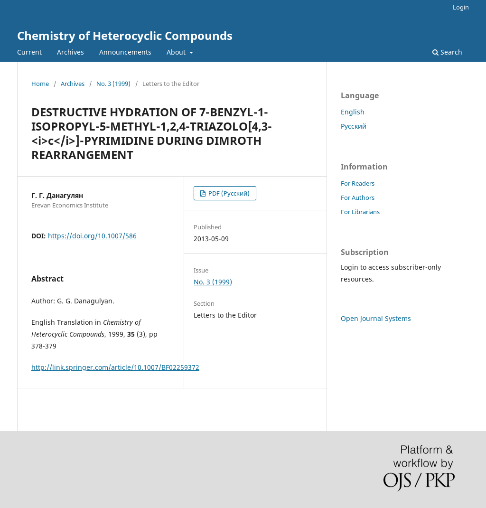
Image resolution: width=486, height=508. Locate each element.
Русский (353, 126)
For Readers (357, 183)
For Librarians (360, 211)
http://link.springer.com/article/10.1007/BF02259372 (115, 367)
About (177, 51)
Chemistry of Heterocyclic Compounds (125, 35)
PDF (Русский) (228, 193)
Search (447, 51)
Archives (70, 51)
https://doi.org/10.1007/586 (92, 235)
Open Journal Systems (376, 318)
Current (29, 51)
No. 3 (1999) (113, 83)
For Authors (357, 197)
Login (461, 7)
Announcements (125, 51)
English (352, 111)
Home (40, 83)
